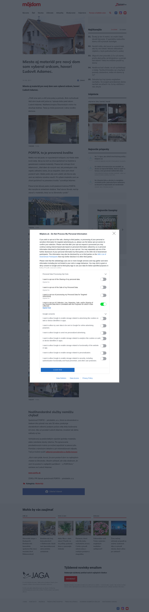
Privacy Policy (88, 378)
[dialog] (74, 306)
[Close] (115, 234)
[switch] (103, 279)
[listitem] (74, 274)
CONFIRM (57, 370)
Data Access (74, 378)
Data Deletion (61, 378)
